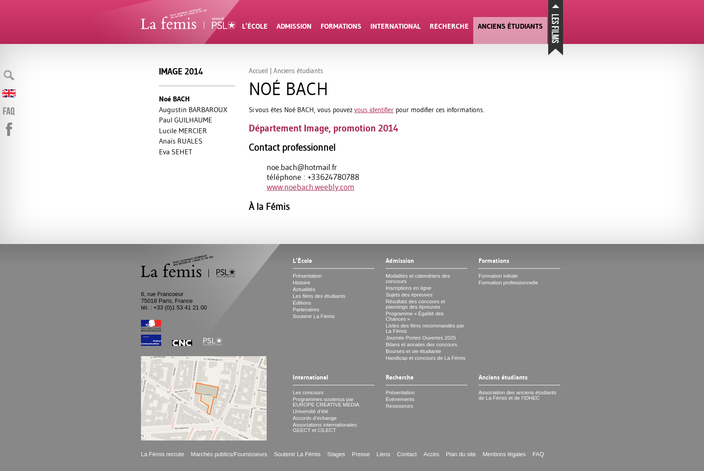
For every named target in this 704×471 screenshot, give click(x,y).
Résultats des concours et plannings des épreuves (415, 304)
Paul (185, 119)
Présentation (307, 276)
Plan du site (461, 454)
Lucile (183, 130)
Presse (361, 454)
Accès (431, 454)
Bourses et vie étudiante (413, 351)
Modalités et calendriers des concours (418, 278)
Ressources (399, 406)
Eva (175, 151)
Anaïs (180, 140)
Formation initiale (498, 276)
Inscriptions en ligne (408, 288)
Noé (174, 99)
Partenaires (306, 309)
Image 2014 (181, 71)
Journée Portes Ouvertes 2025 (421, 337)
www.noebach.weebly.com (310, 187)
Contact (407, 454)
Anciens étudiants (510, 26)
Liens (384, 454)
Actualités (304, 289)
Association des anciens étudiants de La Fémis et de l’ (517, 395)
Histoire (301, 282)
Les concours (308, 392)
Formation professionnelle (508, 282)
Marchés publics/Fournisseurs (229, 454)
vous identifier (374, 109)
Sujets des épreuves (409, 294)
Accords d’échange (315, 418)
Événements (400, 399)
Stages (336, 454)
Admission (294, 26)
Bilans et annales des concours (421, 344)
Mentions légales (504, 454)
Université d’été (310, 411)
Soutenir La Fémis (313, 316)
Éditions (302, 302)
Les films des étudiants (319, 296)
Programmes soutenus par (326, 402)
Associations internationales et (325, 427)
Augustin (193, 109)
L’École (255, 26)
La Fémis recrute (162, 454)
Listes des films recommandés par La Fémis (425, 328)
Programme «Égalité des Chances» (415, 316)
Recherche (449, 26)
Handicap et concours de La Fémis (426, 358)
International (395, 26)
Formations (341, 26)
